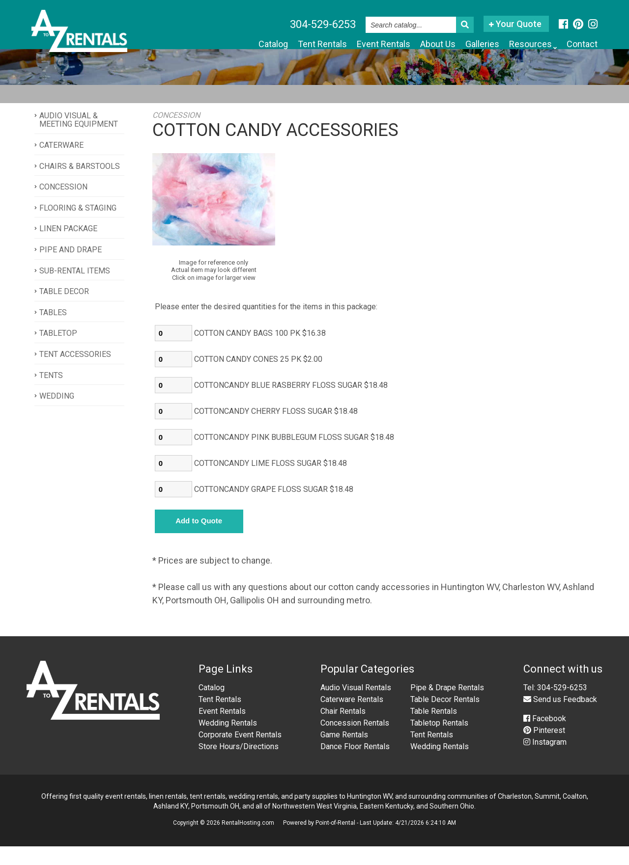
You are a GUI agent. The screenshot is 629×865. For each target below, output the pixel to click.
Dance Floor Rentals (355, 765)
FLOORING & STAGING (77, 226)
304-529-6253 (323, 24)
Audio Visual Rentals (355, 706)
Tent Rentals (266, 45)
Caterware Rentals (351, 718)
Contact (578, 45)
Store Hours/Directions (239, 765)
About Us (407, 45)
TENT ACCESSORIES (75, 372)
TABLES (53, 330)
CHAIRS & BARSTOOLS (79, 184)
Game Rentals (344, 753)
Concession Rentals (354, 741)
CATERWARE (61, 163)
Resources (520, 45)
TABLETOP (58, 351)
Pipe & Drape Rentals (447, 706)
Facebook (544, 737)
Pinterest (544, 749)
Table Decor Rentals (445, 718)
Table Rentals (433, 729)
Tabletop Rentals (439, 741)
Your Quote (515, 24)
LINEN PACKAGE (68, 247)
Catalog (206, 45)
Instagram (545, 760)
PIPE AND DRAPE (70, 267)
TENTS (51, 393)
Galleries (460, 45)
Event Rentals (341, 45)
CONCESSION (63, 205)
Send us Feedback (560, 718)
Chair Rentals (343, 729)
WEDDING (56, 414)
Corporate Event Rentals (240, 753)
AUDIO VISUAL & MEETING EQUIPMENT (78, 138)
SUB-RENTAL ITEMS (74, 289)
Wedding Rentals (228, 741)
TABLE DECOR (64, 309)
